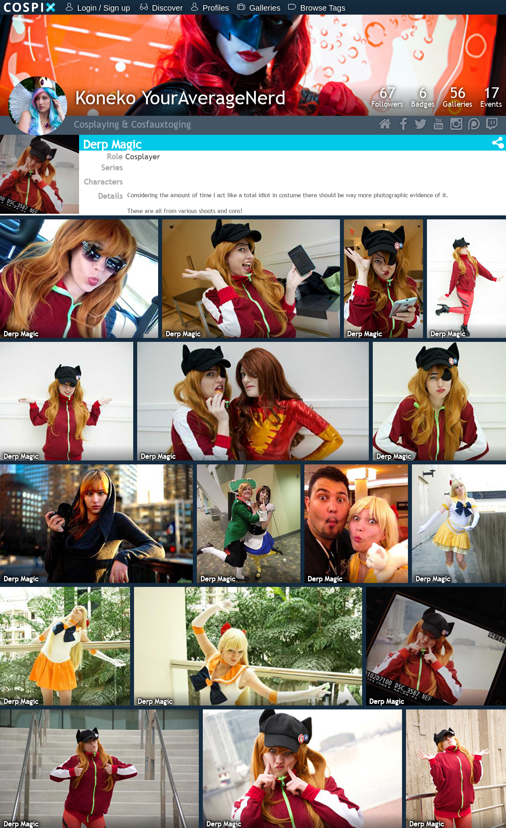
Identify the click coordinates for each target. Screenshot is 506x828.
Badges (423, 96)
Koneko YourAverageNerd (180, 97)
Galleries (457, 96)
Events (491, 96)
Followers (387, 96)
